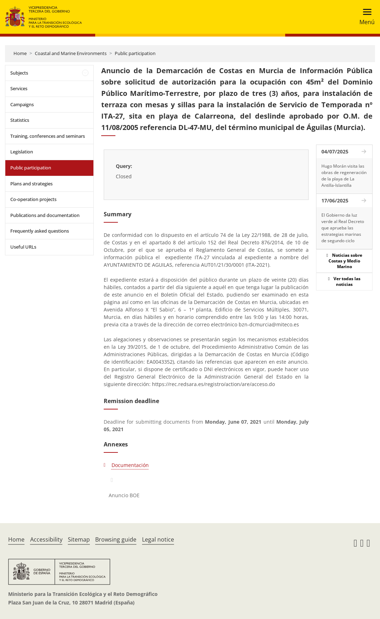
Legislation (21, 151)
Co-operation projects (33, 199)
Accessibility (46, 539)
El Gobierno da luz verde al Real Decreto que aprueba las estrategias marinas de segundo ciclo (342, 228)
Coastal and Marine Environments (71, 53)
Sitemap (79, 539)
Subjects (19, 73)
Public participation (135, 53)
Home (20, 53)
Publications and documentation (45, 215)
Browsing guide (115, 539)
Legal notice (158, 539)
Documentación (130, 465)
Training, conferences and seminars (47, 136)
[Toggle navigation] (365, 17)
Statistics (19, 120)
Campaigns (22, 104)
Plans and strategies (31, 183)
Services (18, 88)
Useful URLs (23, 247)
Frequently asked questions (39, 231)
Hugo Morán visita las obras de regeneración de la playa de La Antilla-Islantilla (344, 175)
